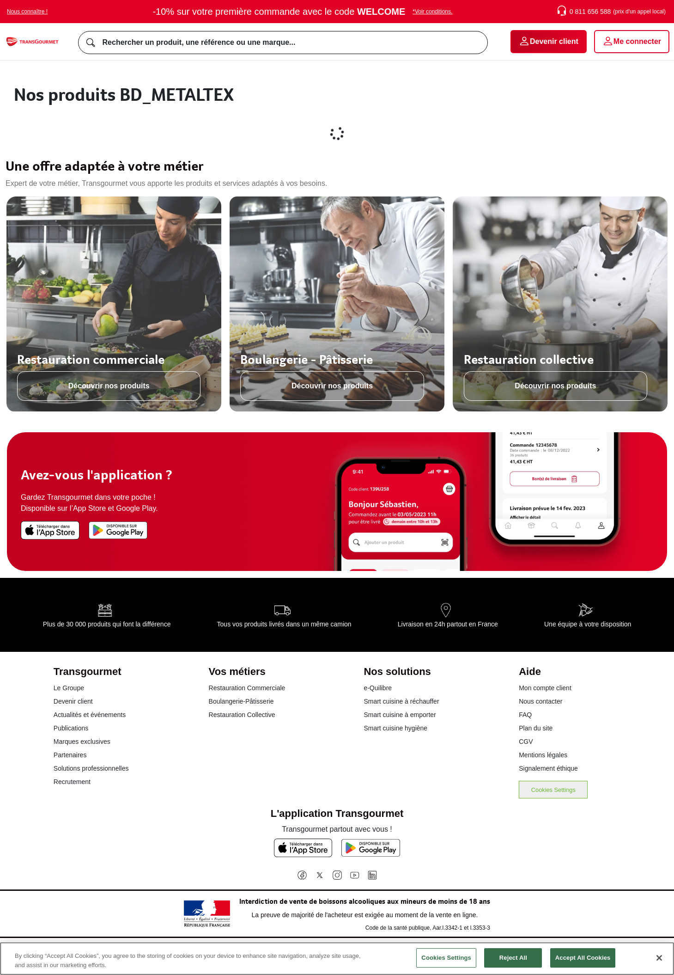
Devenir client (73, 701)
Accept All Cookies (583, 959)
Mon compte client (545, 688)
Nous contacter (540, 701)
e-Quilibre (378, 688)
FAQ (525, 714)
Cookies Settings (553, 789)
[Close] (659, 959)
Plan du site (536, 728)
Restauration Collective (242, 714)
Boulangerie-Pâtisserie (241, 701)
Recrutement (72, 781)
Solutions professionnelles (91, 768)
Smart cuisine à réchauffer (401, 701)
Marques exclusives (82, 741)
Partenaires (70, 755)
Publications (71, 728)
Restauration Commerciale (247, 688)
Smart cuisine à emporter (400, 714)
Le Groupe (69, 688)
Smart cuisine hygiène (395, 728)
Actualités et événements (90, 714)
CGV (526, 741)
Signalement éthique (548, 768)
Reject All (513, 959)
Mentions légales (543, 755)
